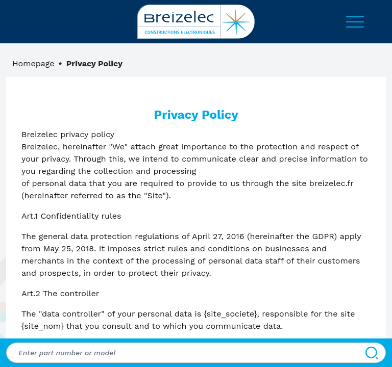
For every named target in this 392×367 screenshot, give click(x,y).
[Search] (372, 353)
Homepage (33, 63)
